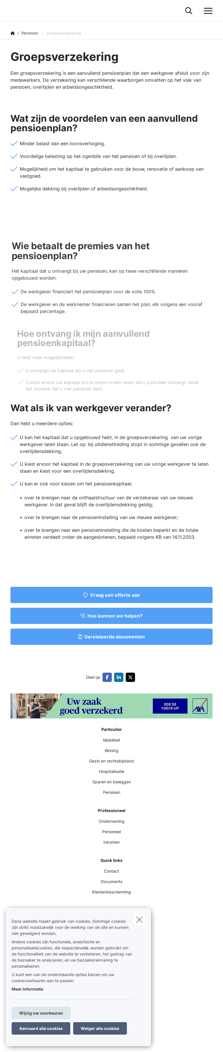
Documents (111, 881)
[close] (139, 919)
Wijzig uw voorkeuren (41, 1013)
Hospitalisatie (111, 771)
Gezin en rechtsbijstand (111, 760)
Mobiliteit (111, 740)
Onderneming (112, 821)
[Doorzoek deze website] (189, 11)
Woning (111, 750)
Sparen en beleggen (111, 781)
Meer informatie (27, 989)
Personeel (111, 831)
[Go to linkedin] (120, 677)
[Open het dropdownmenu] (207, 11)
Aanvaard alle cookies (41, 1028)
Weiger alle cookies (100, 1028)
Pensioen (111, 792)
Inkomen (111, 842)
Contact (111, 871)
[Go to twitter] (131, 677)
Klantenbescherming (111, 891)
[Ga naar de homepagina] (13, 11)
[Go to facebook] (108, 677)
